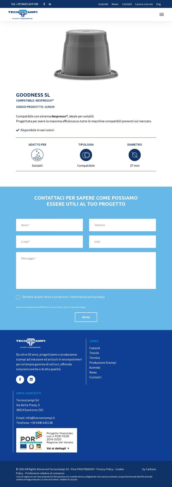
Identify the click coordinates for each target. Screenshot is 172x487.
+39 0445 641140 (27, 4)
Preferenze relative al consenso (44, 473)
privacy (100, 297)
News (115, 4)
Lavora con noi (144, 4)
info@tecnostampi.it (40, 418)
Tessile (94, 353)
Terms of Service (70, 307)
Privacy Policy (56, 307)
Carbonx (151, 469)
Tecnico (94, 358)
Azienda (103, 4)
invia (86, 317)
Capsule (94, 348)
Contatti (127, 4)
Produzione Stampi (102, 362)
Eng (158, 4)
